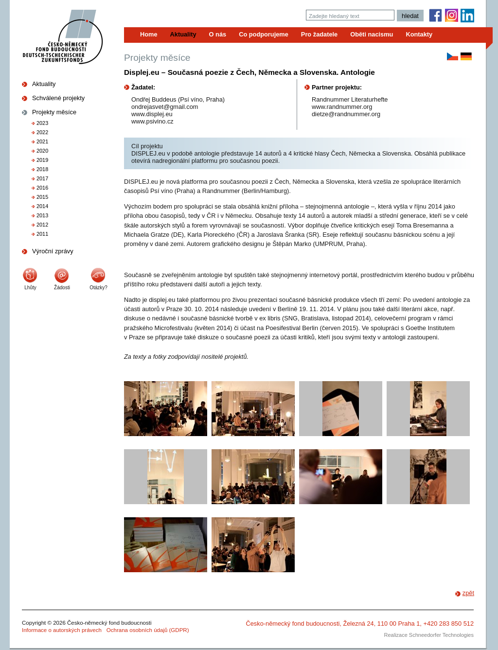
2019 (42, 160)
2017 (42, 178)
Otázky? (98, 287)
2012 (42, 225)
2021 (42, 141)
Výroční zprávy (52, 251)
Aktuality (43, 84)
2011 (42, 234)
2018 (42, 169)
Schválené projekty (58, 98)
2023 (42, 123)
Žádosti (62, 287)
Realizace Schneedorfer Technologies (429, 635)
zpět (468, 593)
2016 (42, 188)
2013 (42, 215)
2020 (42, 151)
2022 (42, 132)
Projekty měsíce (54, 112)
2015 (42, 197)
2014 (42, 206)
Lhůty (30, 287)
